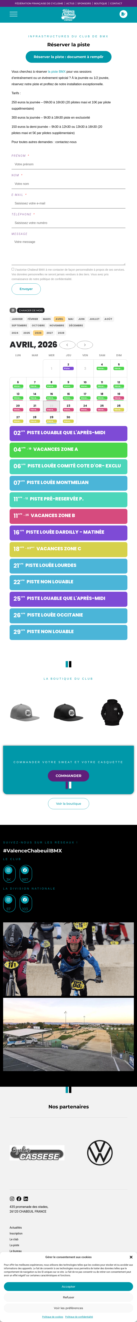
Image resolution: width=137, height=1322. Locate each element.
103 (25, 909)
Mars (47, 319)
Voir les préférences (68, 1308)
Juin (81, 319)
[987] (25, 870)
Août (108, 319)
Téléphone (22, 214)
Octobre (38, 325)
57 (8, 909)
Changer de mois (31, 310)
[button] (131, 1257)
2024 (15, 333)
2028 (61, 333)
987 (25, 879)
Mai (70, 319)
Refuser (68, 1297)
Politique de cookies (52, 1317)
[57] (8, 900)
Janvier (17, 319)
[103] (25, 900)
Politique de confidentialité (79, 1317)
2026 (38, 333)
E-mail (18, 194)
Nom (16, 175)
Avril (59, 319)
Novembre (57, 325)
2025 (26, 333)
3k (8, 879)
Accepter (68, 1286)
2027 (49, 333)
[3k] (8, 870)
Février (33, 319)
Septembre (19, 325)
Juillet (94, 319)
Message (20, 233)
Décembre (76, 325)
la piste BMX (56, 71)
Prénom (19, 155)
